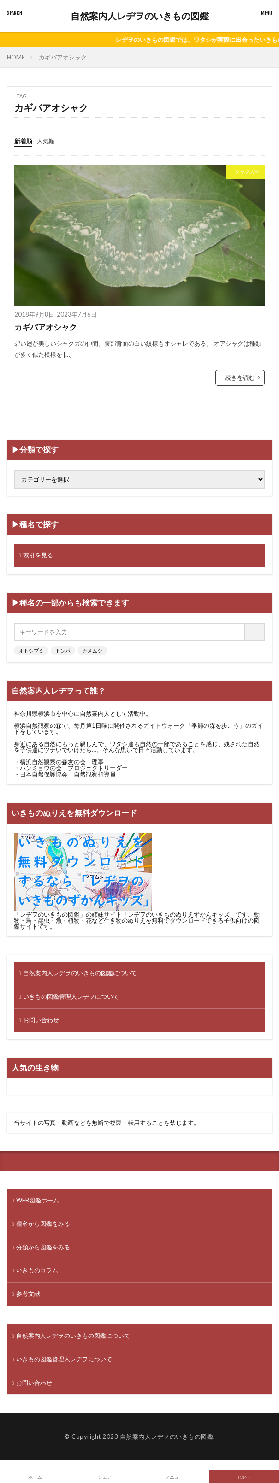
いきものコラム (37, 1270)
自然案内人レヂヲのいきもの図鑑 (140, 16)
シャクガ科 (247, 171)
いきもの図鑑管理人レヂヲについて (71, 996)
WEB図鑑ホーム (37, 1200)
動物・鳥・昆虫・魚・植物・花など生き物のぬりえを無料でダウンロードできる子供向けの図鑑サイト (137, 920)
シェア (105, 1477)
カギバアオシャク (63, 57)
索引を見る (38, 555)
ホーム (35, 1477)
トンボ (63, 650)
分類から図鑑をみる (43, 1247)
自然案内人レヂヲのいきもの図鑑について (80, 973)
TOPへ (243, 1477)
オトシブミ (31, 650)
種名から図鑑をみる (43, 1223)
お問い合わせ (41, 1020)
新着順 (23, 141)
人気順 (46, 141)
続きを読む (240, 377)
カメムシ (92, 650)
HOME (16, 57)
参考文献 (28, 1293)
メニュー (174, 1477)
